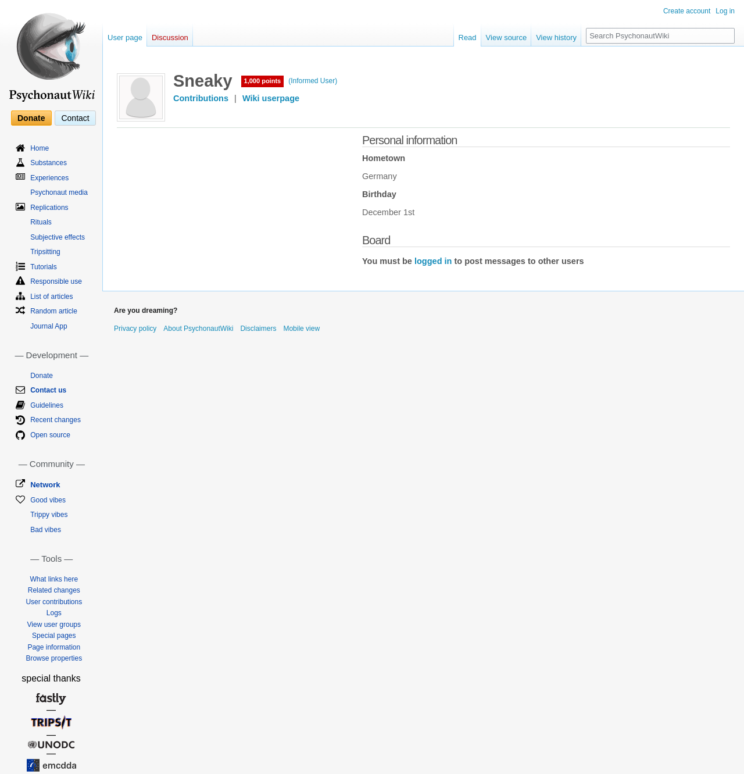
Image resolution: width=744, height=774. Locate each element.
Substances (48, 163)
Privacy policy (135, 328)
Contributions (200, 98)
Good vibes (48, 500)
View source (506, 37)
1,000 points (262, 80)
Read (468, 37)
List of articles (51, 297)
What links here (54, 579)
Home (39, 148)
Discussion (170, 37)
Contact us (48, 390)
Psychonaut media (59, 192)
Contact (75, 118)
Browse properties (54, 658)
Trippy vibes (48, 515)
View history (556, 37)
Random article (53, 311)
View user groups (54, 624)
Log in (725, 11)
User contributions (54, 602)
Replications (49, 208)
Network (45, 484)
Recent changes (55, 420)
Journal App (48, 326)
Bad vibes (45, 530)
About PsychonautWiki (198, 328)
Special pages (54, 636)
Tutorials (43, 267)
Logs (54, 613)
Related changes (54, 590)
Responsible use (56, 281)
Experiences (49, 178)
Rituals (41, 222)
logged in (433, 261)
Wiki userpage (270, 98)
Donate (31, 118)
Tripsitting (45, 252)
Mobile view (301, 328)
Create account (686, 11)
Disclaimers (258, 328)
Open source (50, 435)
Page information (53, 647)
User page (125, 37)
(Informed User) (312, 81)
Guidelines (46, 405)
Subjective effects (57, 237)
